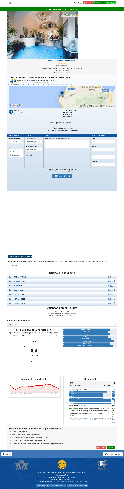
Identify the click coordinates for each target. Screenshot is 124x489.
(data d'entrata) (32, 138)
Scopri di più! (74, 9)
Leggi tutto (13, 265)
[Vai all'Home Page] (9, 3)
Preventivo (88, 3)
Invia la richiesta (62, 176)
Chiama (111, 447)
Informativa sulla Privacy (61, 171)
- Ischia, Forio (61, 60)
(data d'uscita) (31, 146)
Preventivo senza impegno (63, 128)
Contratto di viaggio (43, 485)
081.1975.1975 (99, 3)
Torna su (7, 454)
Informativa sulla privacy (58, 485)
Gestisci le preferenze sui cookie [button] (77, 485)
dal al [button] (62, 277)
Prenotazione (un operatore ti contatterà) (63, 131)
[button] (114, 35)
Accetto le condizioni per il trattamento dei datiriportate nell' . (62, 170)
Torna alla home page (113, 454)
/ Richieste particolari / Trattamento (57, 138)
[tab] (62, 277)
